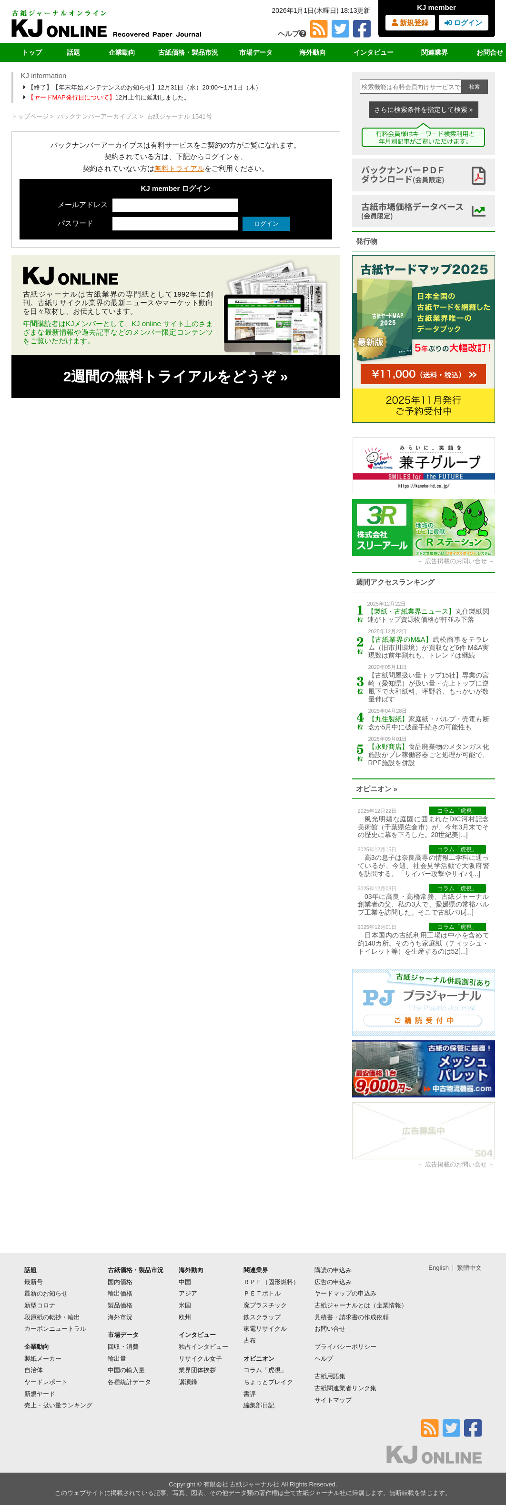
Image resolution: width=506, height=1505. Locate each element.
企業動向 (122, 52)
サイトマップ (333, 1400)
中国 (185, 1282)
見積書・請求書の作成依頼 (351, 1317)
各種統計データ (129, 1381)
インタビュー (374, 52)
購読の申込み (333, 1270)
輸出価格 (120, 1293)
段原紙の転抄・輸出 (52, 1317)
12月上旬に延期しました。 (108, 97)
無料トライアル (179, 168)
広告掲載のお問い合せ (456, 561)
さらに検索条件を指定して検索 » (423, 109)
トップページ (30, 116)
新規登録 (410, 23)
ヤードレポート (46, 1381)
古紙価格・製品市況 (188, 52)
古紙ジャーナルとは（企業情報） (360, 1305)
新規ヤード (39, 1393)
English (438, 1267)
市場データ (256, 52)
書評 (249, 1393)
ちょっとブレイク (268, 1381)
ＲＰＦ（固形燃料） (271, 1282)
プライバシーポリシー (345, 1346)
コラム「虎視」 (265, 1370)
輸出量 (117, 1358)
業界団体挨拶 (197, 1370)
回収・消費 (123, 1346)
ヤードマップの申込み (345, 1293)
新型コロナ (39, 1305)
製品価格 (120, 1305)
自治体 (33, 1370)
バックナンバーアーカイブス (97, 116)
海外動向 (312, 52)
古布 (249, 1340)
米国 (185, 1305)
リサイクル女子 (200, 1358)
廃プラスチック (265, 1305)
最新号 (33, 1282)
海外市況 (120, 1317)
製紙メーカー (42, 1358)
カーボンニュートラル (55, 1328)
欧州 (185, 1317)
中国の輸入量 (126, 1370)
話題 (73, 52)
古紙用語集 (329, 1376)
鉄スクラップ (262, 1317)
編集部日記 (258, 1405)
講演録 (188, 1381)
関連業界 (434, 52)
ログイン (463, 23)
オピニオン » (377, 789)
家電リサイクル (265, 1328)
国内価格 (120, 1282)
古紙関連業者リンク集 (345, 1388)
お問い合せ (329, 1328)
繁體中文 (469, 1267)
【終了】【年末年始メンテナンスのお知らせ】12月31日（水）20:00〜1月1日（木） (143, 87)
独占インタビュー (203, 1346)
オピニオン (258, 1358)
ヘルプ (292, 33)
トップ (32, 52)
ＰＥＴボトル (262, 1293)
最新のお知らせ (46, 1293)
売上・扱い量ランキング (58, 1405)
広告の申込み (333, 1282)
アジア (188, 1293)
